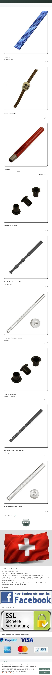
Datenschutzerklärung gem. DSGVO (10, 662)
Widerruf (4, 665)
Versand (18, 516)
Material (9, 5)
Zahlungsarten (5, 667)
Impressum (4, 661)
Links (3, 670)
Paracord (14, 5)
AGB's (3, 664)
